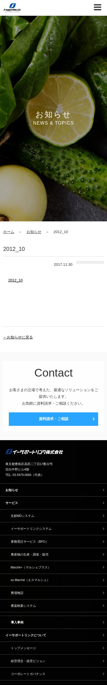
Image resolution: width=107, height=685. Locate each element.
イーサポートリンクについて (25, 635)
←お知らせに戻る (18, 337)
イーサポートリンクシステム (31, 528)
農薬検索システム (23, 605)
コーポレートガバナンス (28, 674)
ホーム (8, 232)
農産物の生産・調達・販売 (30, 554)
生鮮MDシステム (22, 515)
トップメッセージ (23, 648)
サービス (11, 503)
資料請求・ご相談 (53, 419)
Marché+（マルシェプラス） (31, 567)
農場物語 (17, 593)
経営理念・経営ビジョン (28, 661)
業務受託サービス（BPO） (30, 541)
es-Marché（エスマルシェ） (30, 580)
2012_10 (15, 280)
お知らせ (34, 232)
